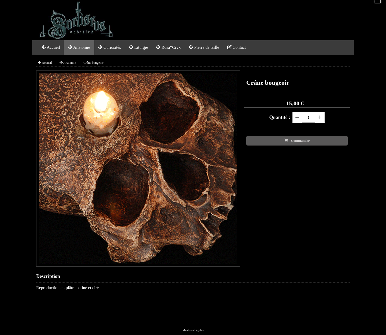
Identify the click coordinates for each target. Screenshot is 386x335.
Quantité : (280, 117)
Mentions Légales (193, 330)
